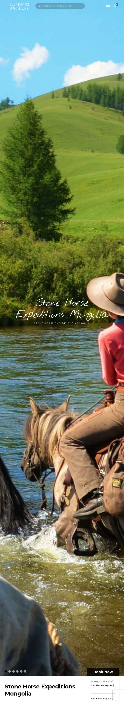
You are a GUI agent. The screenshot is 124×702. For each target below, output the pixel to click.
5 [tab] (20, 672)
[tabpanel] (62, 338)
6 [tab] (24, 672)
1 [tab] (5, 672)
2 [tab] (9, 672)
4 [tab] (16, 672)
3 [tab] (13, 672)
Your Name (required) (103, 688)
